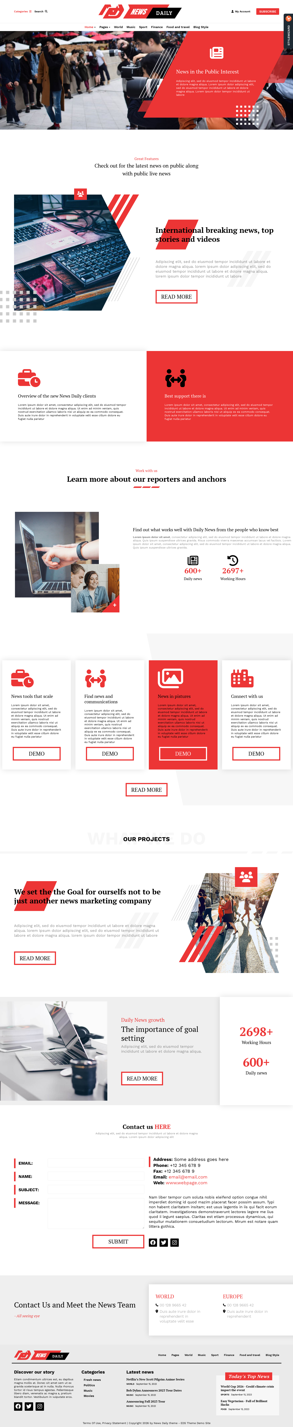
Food (224, 1409)
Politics (89, 1385)
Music (131, 27)
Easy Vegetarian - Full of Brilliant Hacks (244, 1402)
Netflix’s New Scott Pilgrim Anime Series (155, 1379)
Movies (89, 1396)
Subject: (29, 1189)
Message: (29, 1202)
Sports (225, 1395)
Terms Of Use (92, 1423)
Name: (25, 1176)
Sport (143, 27)
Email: (26, 1163)
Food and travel (178, 27)
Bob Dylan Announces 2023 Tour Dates (154, 1390)
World (118, 27)
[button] (41, 11)
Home (89, 27)
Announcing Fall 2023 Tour (145, 1401)
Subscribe (267, 11)
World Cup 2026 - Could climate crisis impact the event (247, 1388)
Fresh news (92, 1380)
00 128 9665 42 (173, 1305)
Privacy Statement (114, 1423)
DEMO (37, 753)
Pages (103, 27)
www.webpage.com (186, 1182)
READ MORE (176, 296)
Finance (157, 27)
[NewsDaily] (140, 11)
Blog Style (200, 27)
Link (95, 588)
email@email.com (188, 1177)
